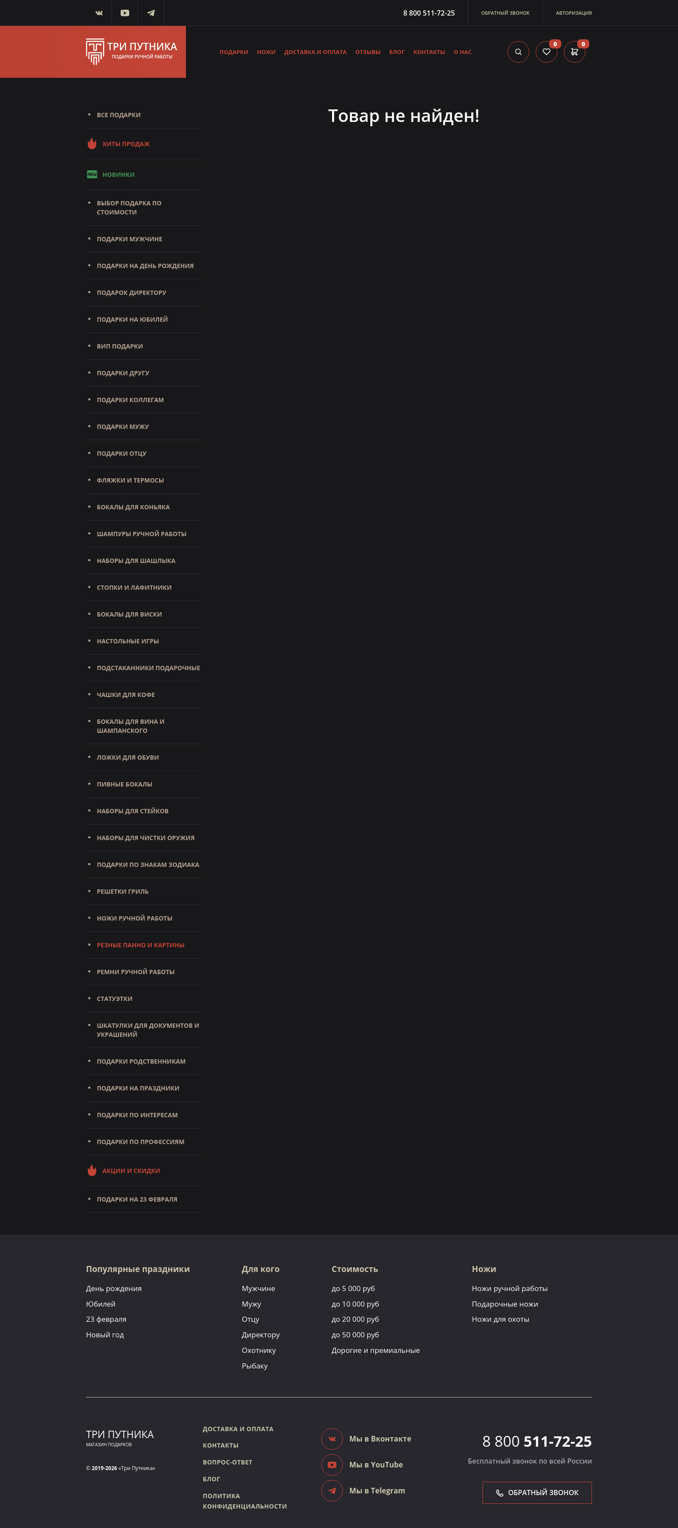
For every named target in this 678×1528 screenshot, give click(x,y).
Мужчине (258, 1288)
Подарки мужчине (129, 239)
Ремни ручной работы (136, 972)
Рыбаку (255, 1366)
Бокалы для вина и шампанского (130, 726)
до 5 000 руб (354, 1288)
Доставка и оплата (316, 52)
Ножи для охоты (502, 1319)
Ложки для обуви (128, 757)
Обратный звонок (505, 13)
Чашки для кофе (126, 694)
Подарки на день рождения (145, 266)
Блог (397, 52)
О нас (463, 52)
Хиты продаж (118, 143)
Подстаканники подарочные (148, 668)
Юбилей (101, 1304)
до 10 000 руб (356, 1304)
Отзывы (368, 52)
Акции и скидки (123, 1170)
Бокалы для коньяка (133, 507)
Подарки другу (123, 373)
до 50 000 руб (356, 1334)
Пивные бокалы (125, 784)
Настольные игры (128, 641)
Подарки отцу (122, 453)
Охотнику (259, 1350)
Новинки (110, 174)
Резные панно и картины (141, 945)
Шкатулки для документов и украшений (148, 1030)
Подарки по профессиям (141, 1142)
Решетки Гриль (123, 891)
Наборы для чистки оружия (146, 838)
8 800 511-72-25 (429, 13)
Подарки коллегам (130, 400)
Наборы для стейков (133, 811)
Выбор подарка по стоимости (129, 207)
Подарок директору (131, 292)
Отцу (250, 1319)
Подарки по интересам (137, 1115)
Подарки (234, 52)
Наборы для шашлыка (136, 560)
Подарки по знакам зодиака (148, 864)
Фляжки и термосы (130, 480)
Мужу (251, 1304)
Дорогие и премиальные (376, 1350)
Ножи (266, 52)
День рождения (114, 1288)
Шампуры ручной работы (141, 534)
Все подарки (119, 115)
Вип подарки (120, 346)
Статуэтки (114, 998)
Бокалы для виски (129, 614)
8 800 (537, 1441)
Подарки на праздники (138, 1088)
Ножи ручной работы (135, 918)
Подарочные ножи (506, 1304)
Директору (261, 1334)
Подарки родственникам (141, 1061)
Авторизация (574, 13)
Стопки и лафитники (134, 587)
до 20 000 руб (356, 1319)
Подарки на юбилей (132, 319)
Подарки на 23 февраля (137, 1199)
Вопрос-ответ (228, 1462)
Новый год (105, 1334)
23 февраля (106, 1319)
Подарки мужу (123, 426)
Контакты (429, 52)
